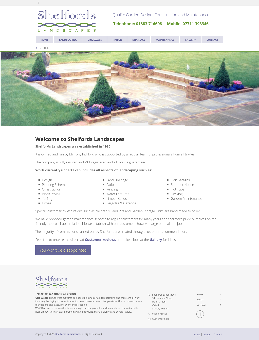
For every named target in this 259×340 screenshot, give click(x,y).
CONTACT (212, 39)
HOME (44, 39)
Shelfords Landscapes (67, 334)
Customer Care (160, 318)
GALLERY (190, 39)
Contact (201, 304)
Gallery (156, 239)
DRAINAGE (138, 39)
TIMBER (117, 39)
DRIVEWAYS (95, 39)
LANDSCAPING (68, 39)
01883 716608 (159, 313)
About (200, 299)
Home (200, 294)
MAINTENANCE (165, 39)
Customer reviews (100, 239)
